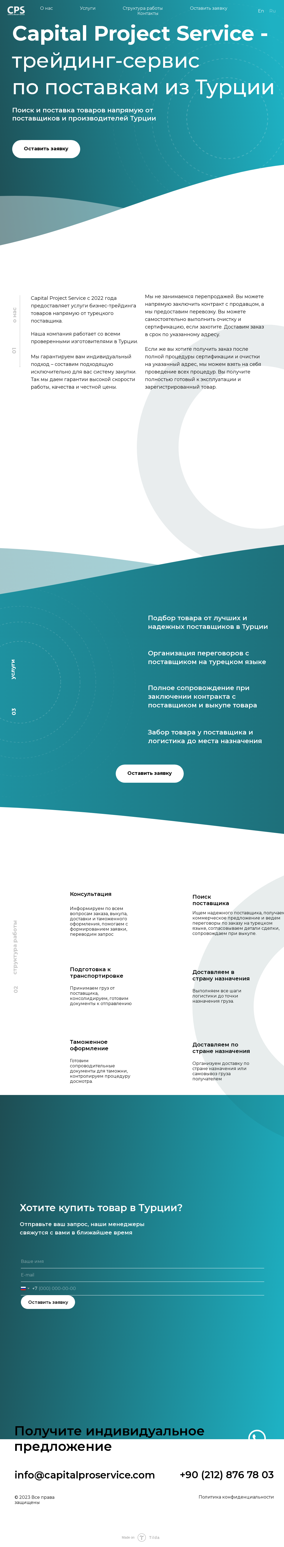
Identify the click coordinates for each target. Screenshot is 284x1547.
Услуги (88, 8)
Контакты (148, 13)
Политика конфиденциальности (236, 1497)
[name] (142, 1261)
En (261, 11)
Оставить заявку (209, 8)
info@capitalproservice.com (85, 1475)
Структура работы (143, 8)
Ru (272, 11)
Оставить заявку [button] (46, 149)
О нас (46, 8)
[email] (142, 1275)
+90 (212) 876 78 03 (227, 1475)
